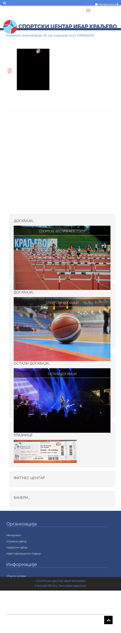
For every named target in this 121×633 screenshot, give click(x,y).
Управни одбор (16, 541)
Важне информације (19, 600)
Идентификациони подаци (23, 553)
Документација (16, 628)
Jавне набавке (15, 622)
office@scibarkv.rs (109, 4)
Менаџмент (13, 535)
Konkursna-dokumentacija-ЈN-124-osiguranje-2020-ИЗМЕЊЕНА (50, 35)
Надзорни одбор (17, 547)
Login (100, 14)
